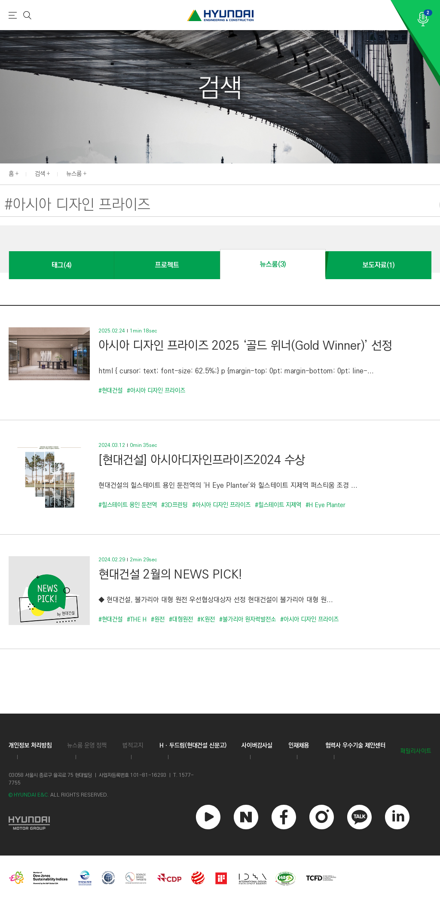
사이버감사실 (256, 745)
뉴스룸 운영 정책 (87, 745)
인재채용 (298, 745)
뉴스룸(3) (273, 264)
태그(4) (61, 265)
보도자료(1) (378, 265)
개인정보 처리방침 (30, 745)
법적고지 (132, 745)
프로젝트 (167, 265)
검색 (40, 174)
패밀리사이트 (415, 751)
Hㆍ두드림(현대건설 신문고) (192, 745)
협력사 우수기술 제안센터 (355, 745)
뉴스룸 (74, 174)
